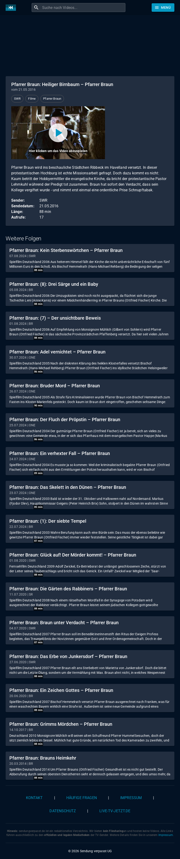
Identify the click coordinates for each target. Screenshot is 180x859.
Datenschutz (62, 811)
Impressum (131, 798)
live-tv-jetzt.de (114, 811)
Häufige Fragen (81, 798)
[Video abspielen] (58, 132)
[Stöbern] (163, 7)
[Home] (12, 7)
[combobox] (83, 7)
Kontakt (34, 798)
